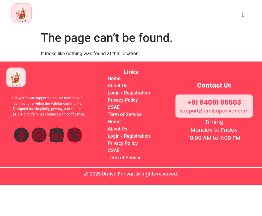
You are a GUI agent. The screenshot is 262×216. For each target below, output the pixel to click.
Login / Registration (129, 93)
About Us (117, 85)
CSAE (114, 107)
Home (114, 78)
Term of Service (125, 114)
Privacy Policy (123, 100)
